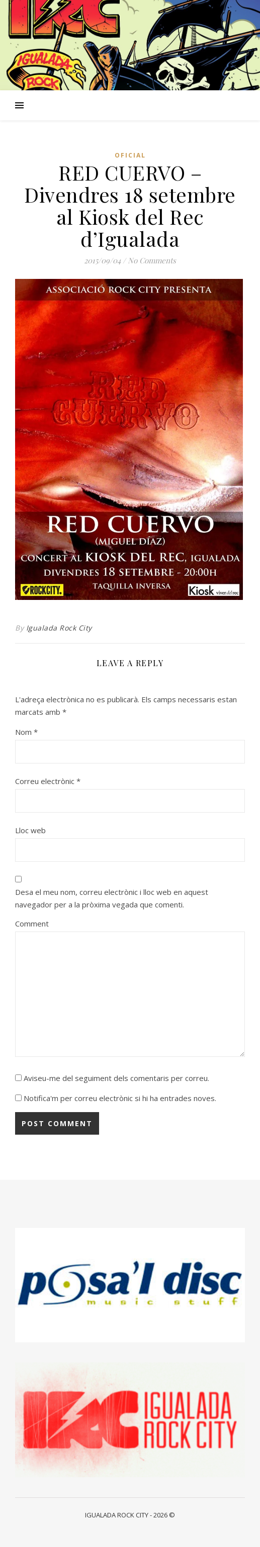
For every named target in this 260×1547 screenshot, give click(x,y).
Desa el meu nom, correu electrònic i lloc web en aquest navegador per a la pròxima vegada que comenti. (111, 898)
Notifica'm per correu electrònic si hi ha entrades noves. (120, 1098)
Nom (26, 732)
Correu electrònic (47, 781)
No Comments (152, 260)
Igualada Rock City (59, 628)
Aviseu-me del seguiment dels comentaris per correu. (116, 1078)
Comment (32, 923)
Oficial (130, 155)
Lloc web (30, 830)
